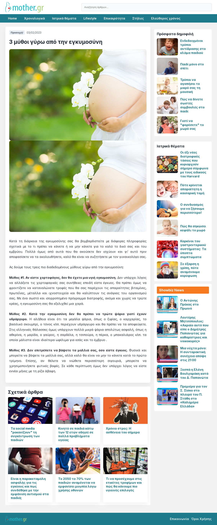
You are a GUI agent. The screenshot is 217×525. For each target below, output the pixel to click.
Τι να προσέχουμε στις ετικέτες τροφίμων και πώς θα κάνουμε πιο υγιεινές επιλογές (124, 484)
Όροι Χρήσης (201, 519)
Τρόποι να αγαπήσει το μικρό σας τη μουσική (190, 85)
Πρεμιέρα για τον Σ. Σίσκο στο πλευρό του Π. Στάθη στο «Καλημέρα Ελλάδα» (193, 396)
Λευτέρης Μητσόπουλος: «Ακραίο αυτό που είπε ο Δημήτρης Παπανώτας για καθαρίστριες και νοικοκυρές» (194, 329)
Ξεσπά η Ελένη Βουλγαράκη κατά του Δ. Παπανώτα (194, 374)
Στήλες (138, 18)
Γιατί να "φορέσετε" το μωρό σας (192, 125)
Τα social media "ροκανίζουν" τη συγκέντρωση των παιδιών (25, 434)
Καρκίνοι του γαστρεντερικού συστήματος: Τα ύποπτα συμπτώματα (193, 249)
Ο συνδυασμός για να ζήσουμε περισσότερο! (192, 209)
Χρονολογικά (34, 18)
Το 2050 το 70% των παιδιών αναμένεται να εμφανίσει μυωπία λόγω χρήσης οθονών (77, 484)
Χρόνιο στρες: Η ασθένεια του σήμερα (123, 430)
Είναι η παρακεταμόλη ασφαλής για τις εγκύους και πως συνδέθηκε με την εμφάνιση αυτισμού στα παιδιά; (30, 488)
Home (12, 18)
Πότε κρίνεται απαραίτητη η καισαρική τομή (192, 189)
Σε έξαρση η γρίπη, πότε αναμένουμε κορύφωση (190, 270)
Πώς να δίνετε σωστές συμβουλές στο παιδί (192, 105)
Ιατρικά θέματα (64, 18)
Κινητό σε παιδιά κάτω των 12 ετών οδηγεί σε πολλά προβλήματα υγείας (76, 434)
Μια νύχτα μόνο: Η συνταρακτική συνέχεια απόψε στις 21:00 (193, 354)
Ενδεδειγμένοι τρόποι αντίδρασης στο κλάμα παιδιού (193, 46)
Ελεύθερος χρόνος (165, 18)
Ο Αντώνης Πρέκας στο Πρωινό (189, 304)
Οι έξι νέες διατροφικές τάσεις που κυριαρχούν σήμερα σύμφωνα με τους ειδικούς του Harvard (194, 164)
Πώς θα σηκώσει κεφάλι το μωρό (193, 228)
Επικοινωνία (179, 519)
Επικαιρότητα (114, 18)
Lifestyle (90, 18)
